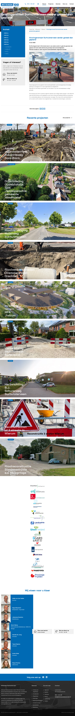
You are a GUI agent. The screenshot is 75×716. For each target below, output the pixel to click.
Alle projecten (66, 117)
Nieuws (44, 4)
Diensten (58, 4)
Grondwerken (36, 694)
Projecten (50, 4)
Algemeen (47, 690)
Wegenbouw (35, 696)
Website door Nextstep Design (67, 712)
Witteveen (37, 29)
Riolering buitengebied (37, 700)
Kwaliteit (46, 692)
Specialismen (36, 705)
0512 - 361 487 (31, 4)
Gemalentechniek (36, 702)
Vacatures (47, 694)
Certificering (47, 698)
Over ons (65, 4)
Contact (72, 4)
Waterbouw (35, 707)
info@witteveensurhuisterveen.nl (63, 697)
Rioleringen (35, 698)
